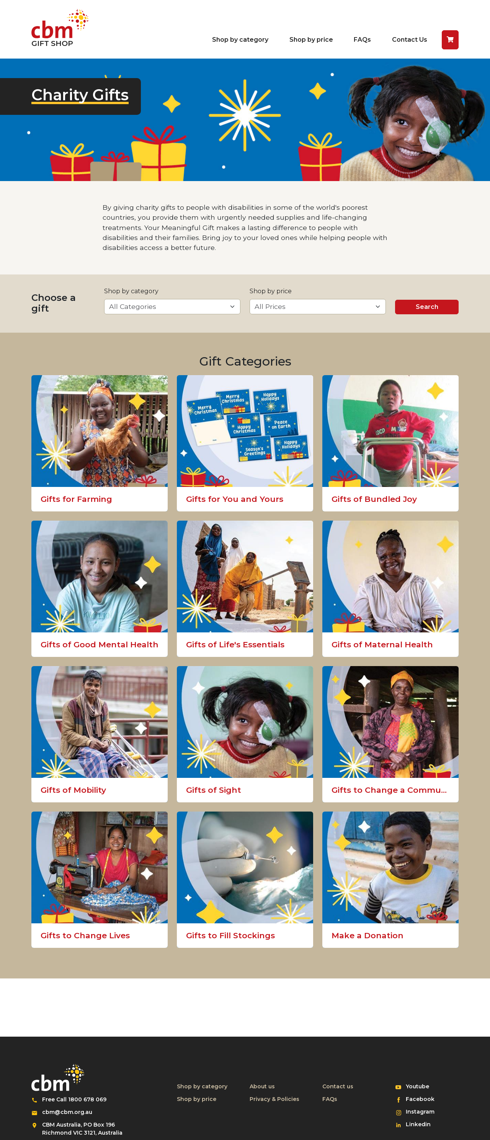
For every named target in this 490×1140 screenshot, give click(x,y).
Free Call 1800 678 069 (74, 1099)
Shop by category (240, 39)
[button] (450, 39)
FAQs (362, 39)
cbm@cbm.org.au (67, 1112)
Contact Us (409, 39)
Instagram (423, 1111)
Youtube (423, 1086)
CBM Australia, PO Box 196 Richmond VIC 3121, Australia (82, 1128)
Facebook (423, 1098)
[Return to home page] (60, 29)
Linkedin (423, 1124)
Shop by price (311, 39)
